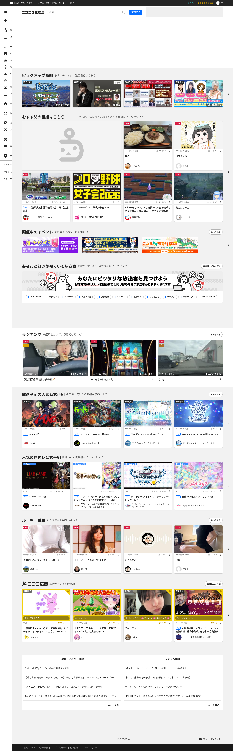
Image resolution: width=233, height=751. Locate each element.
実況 (55, 3)
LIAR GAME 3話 (62, 481)
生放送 (30, 3)
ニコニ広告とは (214, 565)
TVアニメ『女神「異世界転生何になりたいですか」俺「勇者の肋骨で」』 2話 (112, 484)
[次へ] (228, 242)
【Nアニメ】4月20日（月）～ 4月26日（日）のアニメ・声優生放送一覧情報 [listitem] (88, 664)
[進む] (228, 92)
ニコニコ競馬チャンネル (65, 214)
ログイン (191, 3)
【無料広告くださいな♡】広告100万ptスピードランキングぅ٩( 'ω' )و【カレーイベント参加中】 (67, 609)
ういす (169, 371)
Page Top (134, 717)
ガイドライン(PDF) (113, 726)
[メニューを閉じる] (6, 11)
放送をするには (70, 730)
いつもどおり (144, 541)
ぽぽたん (59, 551)
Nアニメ (62, 3)
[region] (18, 378)
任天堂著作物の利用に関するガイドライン (83, 738)
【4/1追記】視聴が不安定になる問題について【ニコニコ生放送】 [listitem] (170, 655)
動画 (17, 3)
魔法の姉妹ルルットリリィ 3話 (203, 481)
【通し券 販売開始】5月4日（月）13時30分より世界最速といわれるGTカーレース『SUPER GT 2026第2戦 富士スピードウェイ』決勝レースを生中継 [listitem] (91, 655)
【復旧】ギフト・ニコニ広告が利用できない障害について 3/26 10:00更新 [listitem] (175, 674)
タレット (193, 214)
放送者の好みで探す (212, 263)
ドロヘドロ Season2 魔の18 (113, 423)
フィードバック (212, 717)
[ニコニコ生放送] (58, 12)
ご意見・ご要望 (53, 725)
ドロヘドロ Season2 (109, 432)
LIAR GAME (60, 490)
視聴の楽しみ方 (53, 729)
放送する (135, 12)
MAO (57, 432)
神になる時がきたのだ (118, 371)
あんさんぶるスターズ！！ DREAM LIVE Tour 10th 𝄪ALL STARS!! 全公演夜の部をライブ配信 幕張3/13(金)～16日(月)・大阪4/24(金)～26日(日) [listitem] (91, 674)
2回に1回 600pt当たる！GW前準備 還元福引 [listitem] (71, 646)
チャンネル (39, 3)
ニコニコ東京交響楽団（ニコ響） (203, 615)
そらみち (148, 162)
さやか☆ (59, 615)
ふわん (147, 615)
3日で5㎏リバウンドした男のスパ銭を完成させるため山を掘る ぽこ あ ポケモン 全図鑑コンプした (156, 203)
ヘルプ (78, 726)
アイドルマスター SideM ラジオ (159, 423)
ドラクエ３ (187, 149)
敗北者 (102, 551)
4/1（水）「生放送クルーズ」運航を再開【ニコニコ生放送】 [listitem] (168, 646)
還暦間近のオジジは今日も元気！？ (66, 541)
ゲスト (192, 162)
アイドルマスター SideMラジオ (158, 432)
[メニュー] (176, 144)
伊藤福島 (148, 214)
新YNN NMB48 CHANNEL (111, 214)
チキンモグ (143, 606)
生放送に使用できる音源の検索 (80, 734)
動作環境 (88, 726)
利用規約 (98, 726)
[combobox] (99, 12)
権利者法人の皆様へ (55, 734)
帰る (139, 149)
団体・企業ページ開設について (110, 734)
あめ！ (102, 615)
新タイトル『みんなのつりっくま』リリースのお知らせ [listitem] (165, 664)
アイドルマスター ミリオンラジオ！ (205, 432)
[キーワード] (99, 12)
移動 (184, 541)
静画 (23, 3)
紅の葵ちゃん (188, 200)
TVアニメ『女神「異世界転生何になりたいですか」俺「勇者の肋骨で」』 (115, 490)
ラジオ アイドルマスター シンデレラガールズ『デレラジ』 (160, 490)
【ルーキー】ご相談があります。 (110, 541)
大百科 (49, 3)
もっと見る (216, 228)
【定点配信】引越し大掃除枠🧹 (63, 371)
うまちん (148, 551)
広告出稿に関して (54, 738)
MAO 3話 (58, 423)
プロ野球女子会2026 (116, 200)
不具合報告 (68, 726)
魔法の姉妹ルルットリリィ (200, 490)
